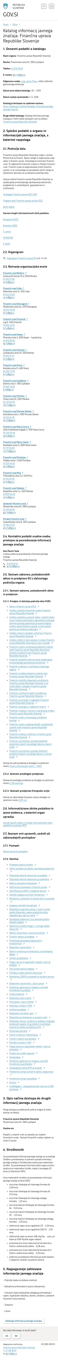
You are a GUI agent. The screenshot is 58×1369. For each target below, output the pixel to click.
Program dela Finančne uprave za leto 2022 (23, 200)
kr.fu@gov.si (8, 374)
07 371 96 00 (9, 448)
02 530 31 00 (9, 417)
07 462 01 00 (9, 279)
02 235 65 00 (9, 402)
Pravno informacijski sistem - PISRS (25, 766)
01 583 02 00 (9, 525)
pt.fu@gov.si (9, 482)
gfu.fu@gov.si (19, 75)
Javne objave (8, 207)
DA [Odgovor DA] (6, 1335)
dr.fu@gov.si (8, 313)
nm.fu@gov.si (9, 451)
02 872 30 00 (9, 310)
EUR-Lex (23, 800)
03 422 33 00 (9, 294)
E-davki (6, 243)
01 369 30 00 (9, 386)
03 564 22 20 (9, 325)
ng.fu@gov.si (9, 436)
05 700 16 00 (9, 463)
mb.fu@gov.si (9, 405)
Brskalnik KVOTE (10, 219)
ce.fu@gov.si (9, 297)
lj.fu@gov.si (8, 389)
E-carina (7, 231)
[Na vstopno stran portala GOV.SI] (15, 10)
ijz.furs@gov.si (13, 566)
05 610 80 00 (9, 340)
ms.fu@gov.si (9, 420)
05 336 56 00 (9, 433)
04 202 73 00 (9, 371)
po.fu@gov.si (9, 466)
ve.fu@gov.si (9, 497)
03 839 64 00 (9, 494)
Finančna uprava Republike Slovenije (20, 121)
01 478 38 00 (17, 68)
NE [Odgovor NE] (16, 1335)
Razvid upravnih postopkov (15, 851)
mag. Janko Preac (29, 81)
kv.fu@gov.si (8, 359)
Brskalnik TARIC (10, 225)
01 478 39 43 (12, 563)
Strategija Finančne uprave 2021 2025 (20, 194)
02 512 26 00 (9, 479)
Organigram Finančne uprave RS (21, 258)
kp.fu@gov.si (9, 343)
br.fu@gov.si (8, 282)
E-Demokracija (16, 783)
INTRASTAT (8, 238)
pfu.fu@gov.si (9, 528)
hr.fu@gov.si (8, 328)
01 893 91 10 (8, 356)
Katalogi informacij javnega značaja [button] (23, 1320)
